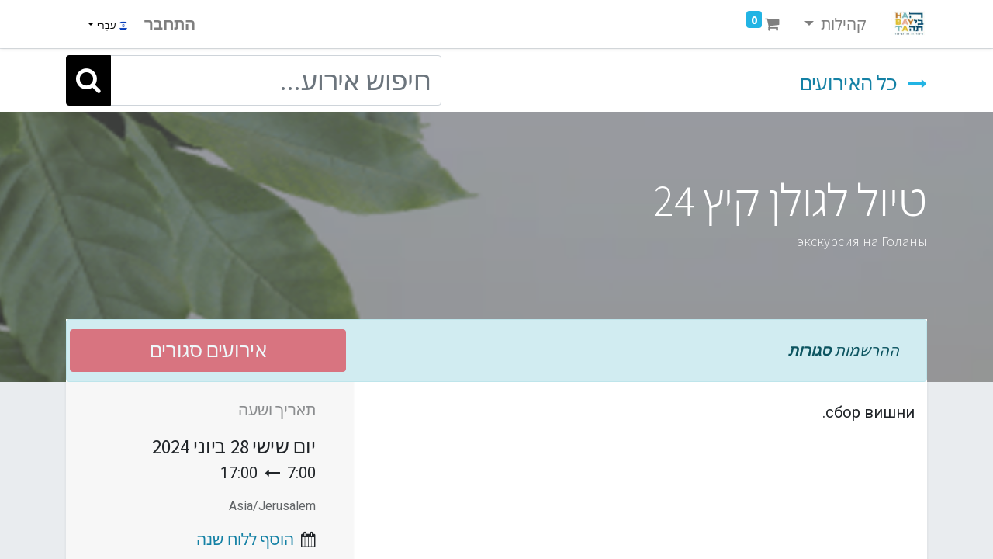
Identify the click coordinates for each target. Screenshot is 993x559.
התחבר (169, 23)
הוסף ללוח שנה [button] (245, 539)
